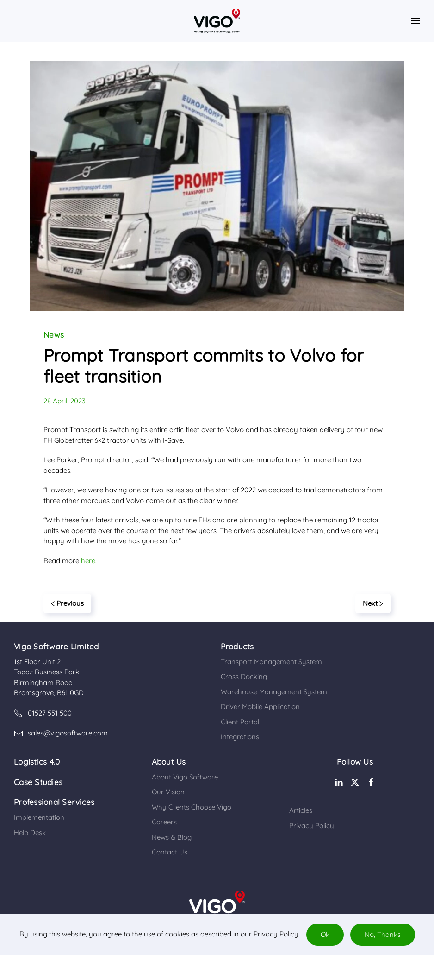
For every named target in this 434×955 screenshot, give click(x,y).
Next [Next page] (373, 603)
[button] (415, 21)
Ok (325, 934)
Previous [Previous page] (67, 603)
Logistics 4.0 (37, 762)
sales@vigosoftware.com (61, 733)
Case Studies (38, 782)
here (88, 560)
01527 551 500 (43, 713)
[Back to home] (217, 21)
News (53, 334)
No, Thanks (383, 934)
